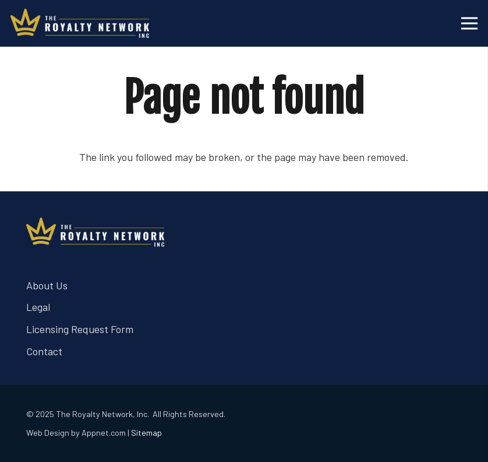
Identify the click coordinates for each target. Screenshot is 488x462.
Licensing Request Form (79, 329)
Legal (38, 306)
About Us (47, 285)
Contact (44, 351)
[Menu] (469, 23)
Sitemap (146, 433)
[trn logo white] (79, 23)
